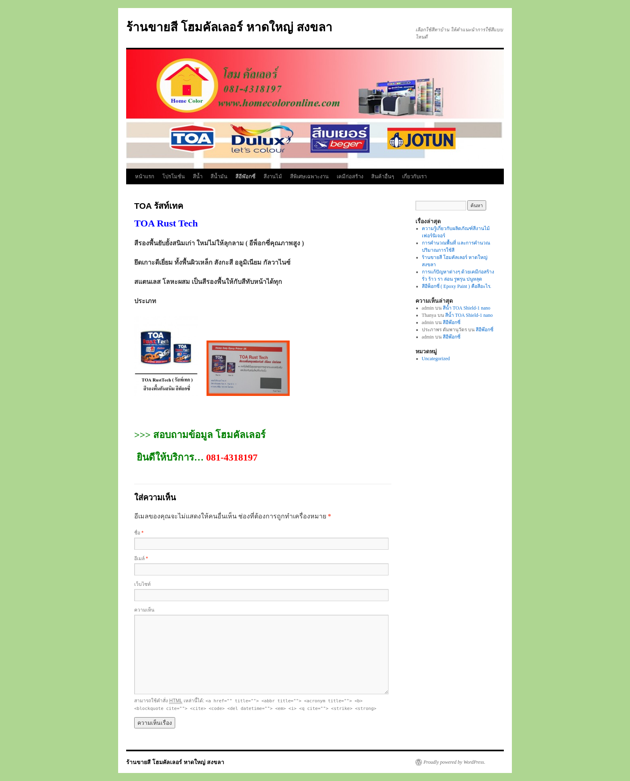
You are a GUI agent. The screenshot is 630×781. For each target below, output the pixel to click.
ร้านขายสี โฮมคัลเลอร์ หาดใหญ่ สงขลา (229, 27)
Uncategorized (436, 358)
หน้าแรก (144, 176)
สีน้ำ (197, 176)
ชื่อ (138, 533)
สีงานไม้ (273, 176)
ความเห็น (144, 610)
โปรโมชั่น (173, 176)
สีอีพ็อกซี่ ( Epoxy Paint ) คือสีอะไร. (456, 286)
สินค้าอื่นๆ (382, 176)
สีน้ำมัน (219, 176)
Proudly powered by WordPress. (454, 762)
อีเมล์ (141, 558)
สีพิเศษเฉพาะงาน (309, 176)
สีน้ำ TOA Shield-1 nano (467, 308)
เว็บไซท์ (142, 584)
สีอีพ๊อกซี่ (245, 176)
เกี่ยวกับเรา (414, 176)
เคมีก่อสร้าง (350, 176)
